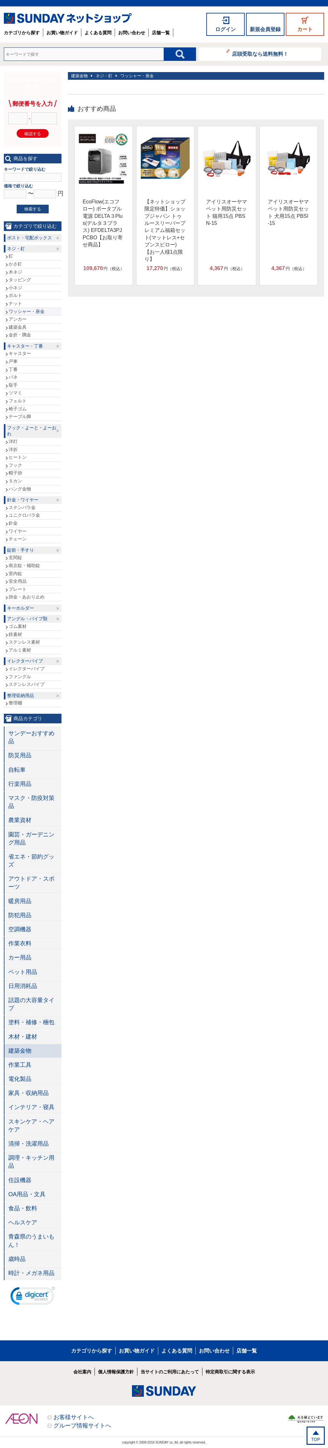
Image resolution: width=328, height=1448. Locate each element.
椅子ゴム (18, 408)
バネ (13, 377)
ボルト (15, 295)
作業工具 (19, 1065)
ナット (15, 303)
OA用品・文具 (26, 1194)
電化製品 (19, 1079)
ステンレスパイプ (27, 684)
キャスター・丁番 (25, 346)
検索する (32, 209)
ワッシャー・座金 (137, 75)
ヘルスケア (22, 1222)
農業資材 (19, 820)
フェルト (18, 400)
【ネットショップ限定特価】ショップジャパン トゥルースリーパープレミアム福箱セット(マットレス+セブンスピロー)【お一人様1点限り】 (164, 230)
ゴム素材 (18, 626)
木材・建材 (22, 1036)
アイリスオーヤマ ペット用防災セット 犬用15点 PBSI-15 (288, 212)
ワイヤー (18, 531)
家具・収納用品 (28, 1093)
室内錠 (15, 573)
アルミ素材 (20, 650)
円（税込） (103, 268)
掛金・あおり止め (27, 596)
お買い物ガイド (62, 32)
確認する (32, 133)
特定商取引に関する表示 (230, 1371)
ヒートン (18, 457)
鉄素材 (15, 634)
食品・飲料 (22, 1208)
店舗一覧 (161, 32)
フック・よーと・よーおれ (31, 431)
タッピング (20, 279)
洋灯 (13, 441)
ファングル (20, 676)
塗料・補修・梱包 (31, 1022)
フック (15, 465)
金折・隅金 (20, 334)
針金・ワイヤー (22, 499)
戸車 (13, 361)
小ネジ (15, 287)
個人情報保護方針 (116, 1371)
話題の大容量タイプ (31, 1004)
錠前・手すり (20, 550)
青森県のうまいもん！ (31, 1240)
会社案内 (82, 1371)
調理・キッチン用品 (31, 1162)
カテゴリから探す (22, 32)
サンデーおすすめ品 (31, 737)
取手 (13, 385)
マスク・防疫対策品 (31, 802)
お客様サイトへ (73, 1417)
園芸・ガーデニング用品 (31, 838)
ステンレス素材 (24, 642)
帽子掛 (15, 472)
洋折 (13, 449)
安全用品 (18, 581)
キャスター (20, 353)
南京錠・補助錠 (24, 565)
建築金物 (79, 75)
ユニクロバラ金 (24, 515)
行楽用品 (19, 784)
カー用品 (19, 957)
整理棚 (15, 702)
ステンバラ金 (22, 507)
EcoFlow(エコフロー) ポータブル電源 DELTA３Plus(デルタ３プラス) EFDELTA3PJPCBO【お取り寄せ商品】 (103, 223)
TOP (315, 1439)
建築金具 (18, 327)
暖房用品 (19, 901)
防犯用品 (19, 915)
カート (305, 29)
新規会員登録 (265, 29)
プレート (18, 589)
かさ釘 (15, 264)
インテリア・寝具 (31, 1107)
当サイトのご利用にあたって (170, 1371)
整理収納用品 (20, 695)
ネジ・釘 (104, 75)
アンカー (18, 319)
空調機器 (19, 929)
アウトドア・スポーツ (31, 883)
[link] (32, 1297)
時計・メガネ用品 (31, 1273)
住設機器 (19, 1180)
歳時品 (17, 1259)
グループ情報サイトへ (82, 1425)
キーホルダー (20, 608)
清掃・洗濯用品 (28, 1143)
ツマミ (15, 392)
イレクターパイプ (25, 660)
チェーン (18, 538)
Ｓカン (15, 480)
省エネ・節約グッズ (31, 860)
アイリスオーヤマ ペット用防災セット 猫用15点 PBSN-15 (226, 212)
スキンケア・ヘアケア (31, 1125)
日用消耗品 (22, 986)
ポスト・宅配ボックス (29, 237)
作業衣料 (19, 943)
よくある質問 (98, 32)
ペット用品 (22, 972)
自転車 (17, 770)
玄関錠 (15, 557)
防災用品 (19, 755)
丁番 (13, 369)
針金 (13, 523)
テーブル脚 (20, 416)
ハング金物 (20, 488)
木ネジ (15, 272)
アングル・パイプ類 (27, 618)
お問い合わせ (131, 32)
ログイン (225, 29)
